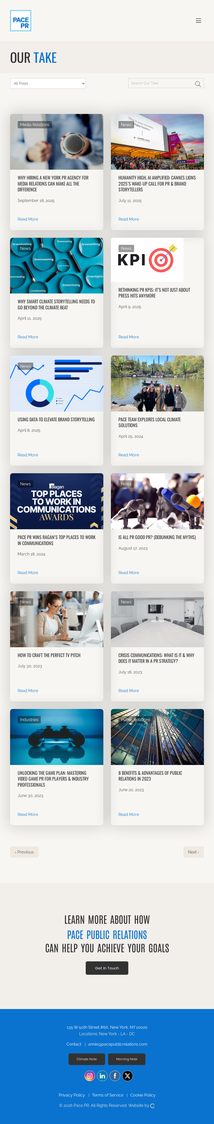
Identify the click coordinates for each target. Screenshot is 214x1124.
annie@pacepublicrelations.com (117, 1044)
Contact (74, 1044)
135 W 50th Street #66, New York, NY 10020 (107, 1027)
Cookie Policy (143, 1095)
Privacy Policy (72, 1095)
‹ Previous (24, 852)
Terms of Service (107, 1095)
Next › (193, 852)
